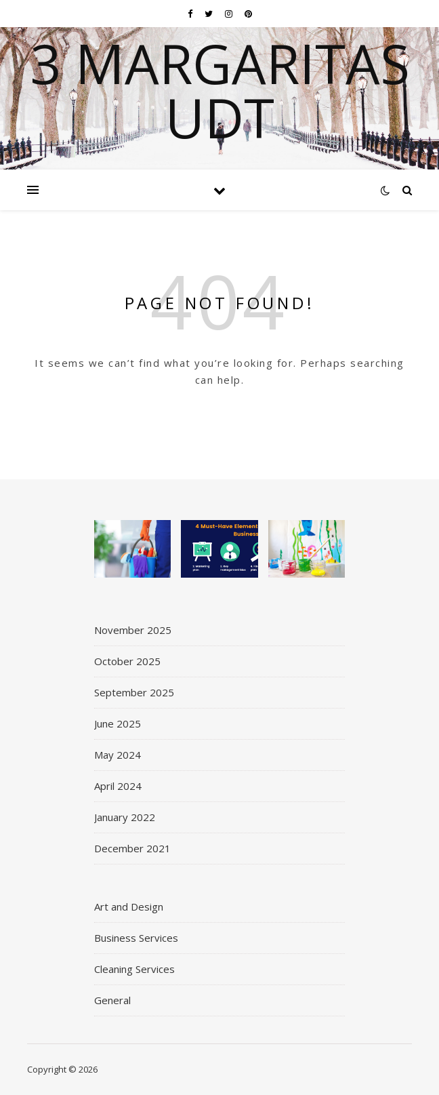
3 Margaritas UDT (220, 90)
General (112, 1000)
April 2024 (118, 786)
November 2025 (132, 630)
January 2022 (124, 817)
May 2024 (117, 754)
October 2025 (127, 661)
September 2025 (134, 692)
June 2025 (117, 723)
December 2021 (132, 848)
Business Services (136, 937)
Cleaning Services (134, 969)
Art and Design (128, 906)
